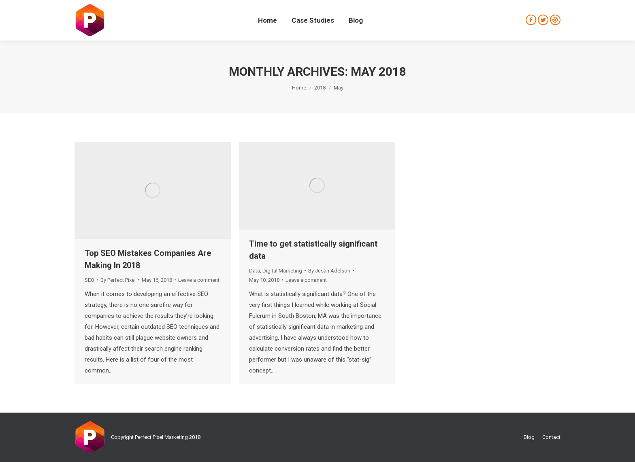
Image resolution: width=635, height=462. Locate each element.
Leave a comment (198, 280)
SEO (89, 280)
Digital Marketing (282, 271)
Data (254, 271)
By (118, 280)
